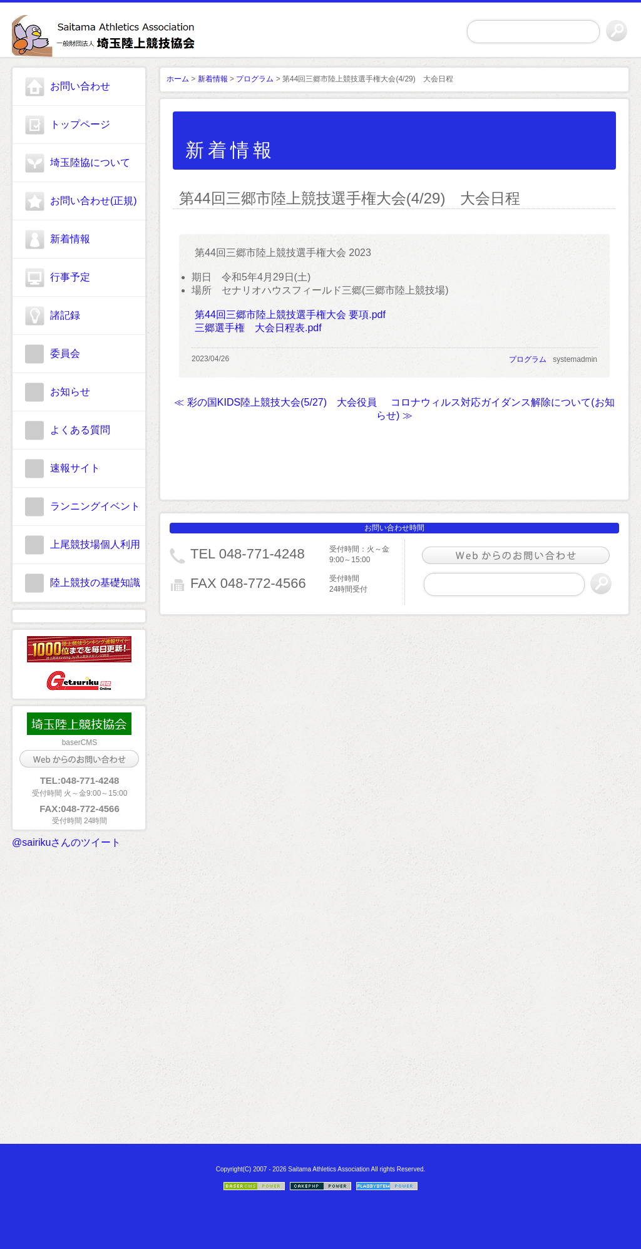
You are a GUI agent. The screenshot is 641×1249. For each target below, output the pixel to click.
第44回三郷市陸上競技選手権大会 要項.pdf (290, 314)
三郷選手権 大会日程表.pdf (258, 327)
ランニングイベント (95, 506)
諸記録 (65, 315)
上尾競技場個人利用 (95, 544)
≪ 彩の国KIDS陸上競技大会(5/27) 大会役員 (275, 402)
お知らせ (70, 391)
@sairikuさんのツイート (66, 842)
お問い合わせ (80, 86)
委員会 (65, 353)
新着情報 (70, 239)
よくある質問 (80, 429)
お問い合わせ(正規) (93, 200)
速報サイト (75, 468)
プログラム (255, 79)
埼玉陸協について (90, 162)
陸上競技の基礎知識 (95, 582)
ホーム (178, 79)
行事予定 (70, 277)
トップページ (80, 124)
